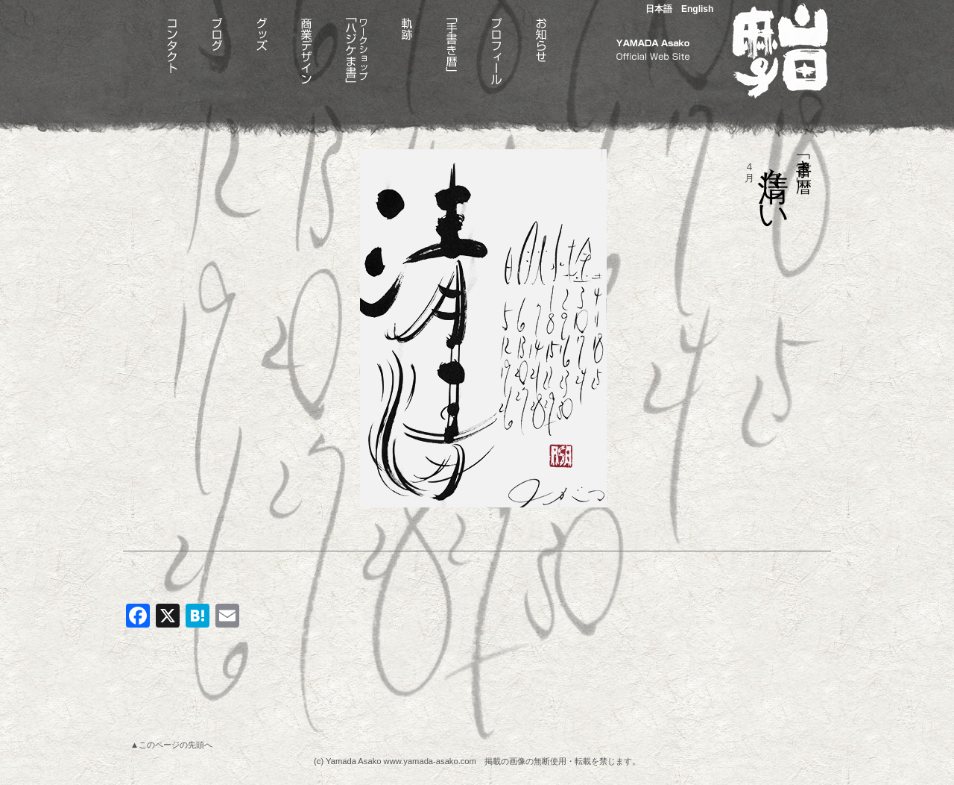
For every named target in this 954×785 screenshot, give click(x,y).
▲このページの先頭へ (171, 744)
